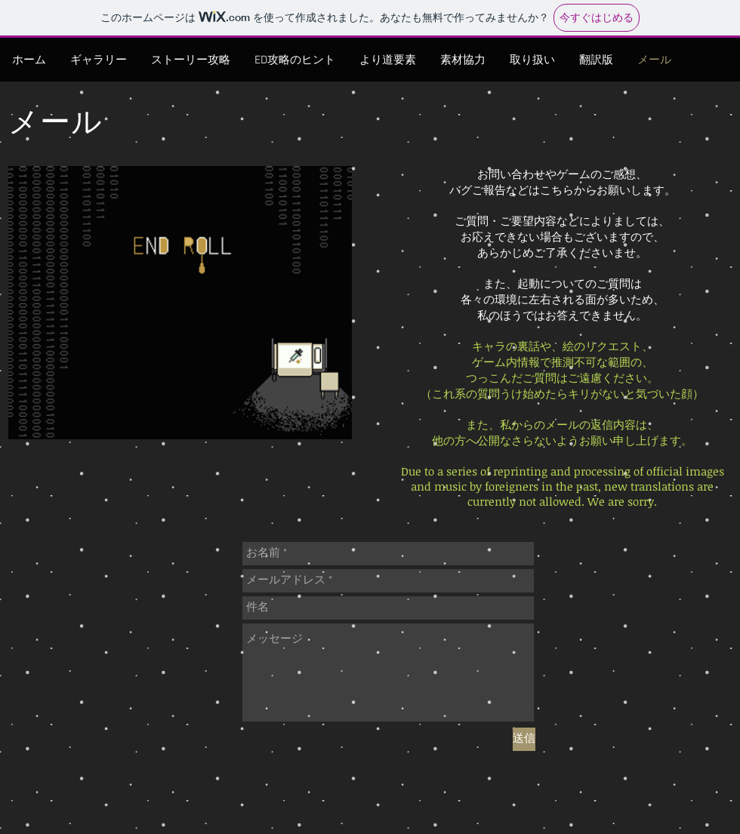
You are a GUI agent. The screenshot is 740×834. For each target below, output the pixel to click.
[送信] (524, 739)
